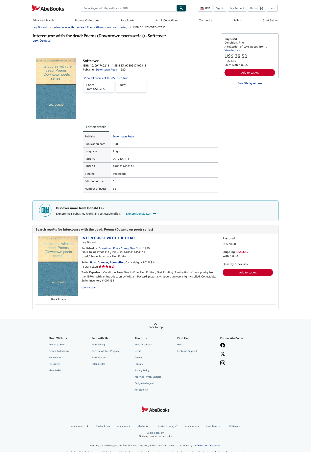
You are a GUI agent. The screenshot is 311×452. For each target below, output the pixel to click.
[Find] (181, 8)
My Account (237, 8)
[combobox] (129, 8)
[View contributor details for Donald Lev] (41, 40)
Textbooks (205, 20)
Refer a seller (98, 363)
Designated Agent (144, 383)
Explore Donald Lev (141, 214)
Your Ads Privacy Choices (148, 376)
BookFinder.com (155, 434)
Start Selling (271, 20)
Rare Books (127, 20)
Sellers (237, 20)
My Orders (54, 363)
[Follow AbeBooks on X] (238, 354)
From (99, 86)
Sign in (220, 8)
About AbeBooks (144, 344)
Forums (139, 363)
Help (272, 8)
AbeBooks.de (103, 426)
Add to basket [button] (250, 72)
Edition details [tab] (96, 127)
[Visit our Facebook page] (238, 345)
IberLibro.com (213, 426)
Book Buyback (99, 357)
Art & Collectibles (167, 20)
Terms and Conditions (208, 445)
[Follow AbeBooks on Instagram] (238, 363)
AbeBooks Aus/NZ (168, 426)
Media (138, 350)
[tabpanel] (150, 162)
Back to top (155, 327)
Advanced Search (43, 20)
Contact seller (88, 287)
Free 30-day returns (250, 83)
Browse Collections (87, 20)
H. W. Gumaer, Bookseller (107, 262)
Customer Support (187, 350)
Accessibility (141, 389)
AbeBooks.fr (123, 426)
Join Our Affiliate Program (106, 350)
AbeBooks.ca (192, 426)
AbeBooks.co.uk (79, 426)
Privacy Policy (142, 370)
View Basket (55, 370)
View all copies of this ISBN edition (106, 78)
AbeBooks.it (144, 426)
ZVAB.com (234, 426)
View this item (232, 50)
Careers (138, 357)
